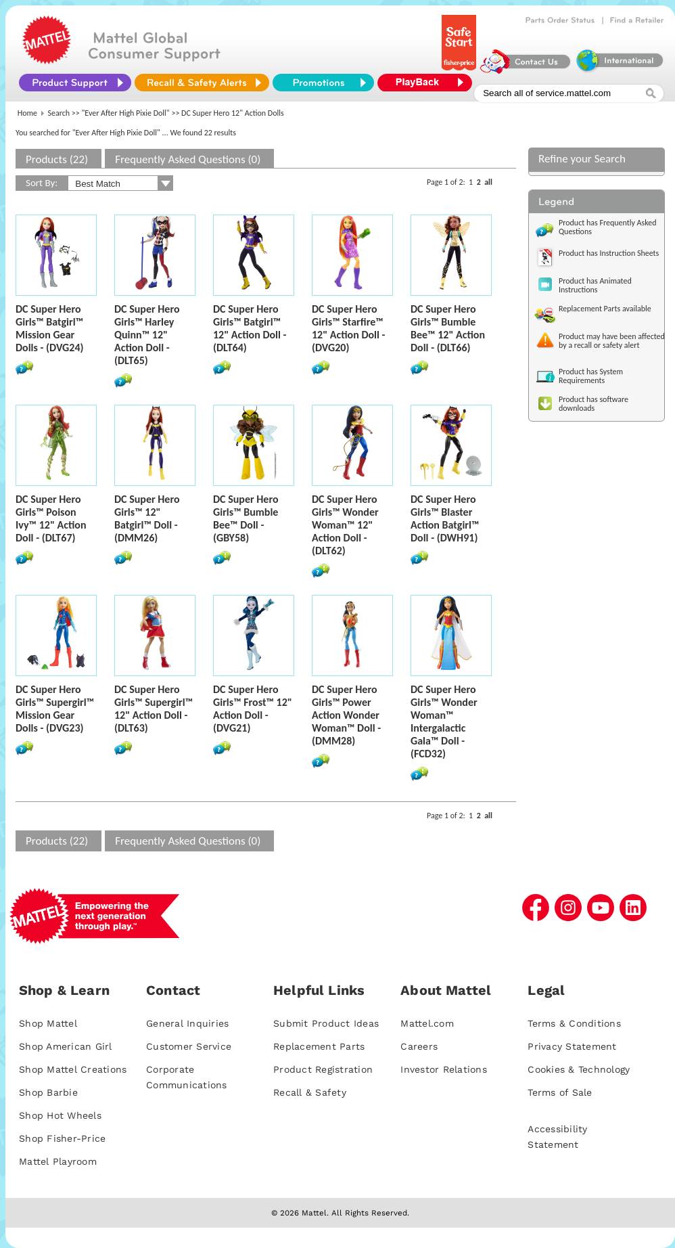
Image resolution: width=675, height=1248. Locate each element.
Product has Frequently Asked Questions (608, 227)
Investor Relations (443, 1069)
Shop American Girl (65, 1046)
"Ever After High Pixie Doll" (126, 113)
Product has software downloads (593, 404)
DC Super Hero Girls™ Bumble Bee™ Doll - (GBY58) (246, 518)
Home (27, 113)
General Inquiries (187, 1023)
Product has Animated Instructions (595, 285)
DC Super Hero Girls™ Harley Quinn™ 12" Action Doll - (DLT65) (147, 335)
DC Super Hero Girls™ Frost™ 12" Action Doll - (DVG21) (252, 708)
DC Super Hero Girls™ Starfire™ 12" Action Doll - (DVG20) (348, 328)
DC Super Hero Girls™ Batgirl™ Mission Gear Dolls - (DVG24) (49, 328)
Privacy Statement (572, 1046)
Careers (419, 1046)
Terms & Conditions (574, 1023)
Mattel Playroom (58, 1161)
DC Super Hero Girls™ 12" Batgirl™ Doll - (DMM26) (147, 518)
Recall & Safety (309, 1092)
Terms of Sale (560, 1092)
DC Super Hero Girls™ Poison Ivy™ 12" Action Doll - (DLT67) (51, 518)
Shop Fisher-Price (62, 1138)
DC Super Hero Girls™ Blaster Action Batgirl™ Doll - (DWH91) (445, 518)
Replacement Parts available (605, 308)
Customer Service (188, 1046)
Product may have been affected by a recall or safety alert (612, 341)
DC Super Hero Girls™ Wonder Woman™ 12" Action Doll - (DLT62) (345, 525)
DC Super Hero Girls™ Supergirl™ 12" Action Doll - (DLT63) (153, 708)
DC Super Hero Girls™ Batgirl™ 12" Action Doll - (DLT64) (249, 328)
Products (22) (57, 159)
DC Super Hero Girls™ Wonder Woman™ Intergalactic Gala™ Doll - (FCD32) (444, 721)
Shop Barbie (48, 1092)
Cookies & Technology (579, 1069)
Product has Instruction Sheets (609, 253)
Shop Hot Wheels (60, 1115)
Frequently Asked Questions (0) (187, 159)
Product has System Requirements (591, 376)
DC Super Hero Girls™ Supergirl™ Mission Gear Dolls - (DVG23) (55, 708)
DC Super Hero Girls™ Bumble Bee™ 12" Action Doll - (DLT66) (448, 328)
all (488, 182)
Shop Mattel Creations (72, 1069)
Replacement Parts (319, 1046)
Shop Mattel (48, 1023)
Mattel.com (427, 1023)
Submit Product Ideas (326, 1023)
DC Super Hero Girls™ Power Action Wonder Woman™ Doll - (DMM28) (346, 715)
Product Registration (323, 1069)
